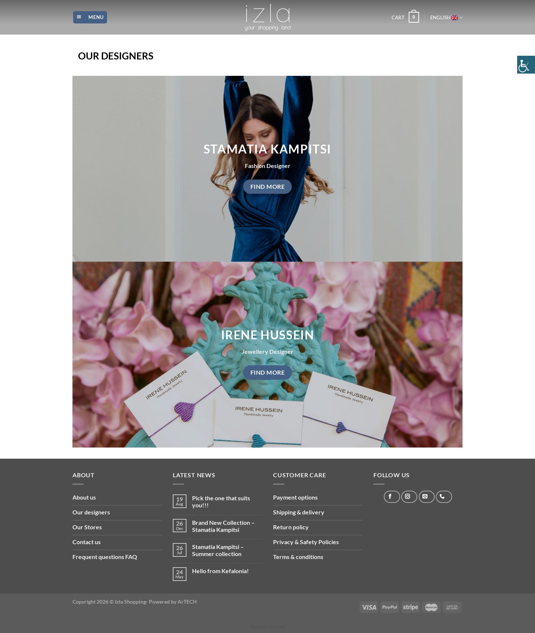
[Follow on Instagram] (409, 497)
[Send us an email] (427, 497)
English (446, 17)
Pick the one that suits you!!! (221, 501)
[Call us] (444, 497)
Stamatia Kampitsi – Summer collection (218, 550)
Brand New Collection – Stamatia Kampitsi (223, 526)
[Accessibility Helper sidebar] (526, 65)
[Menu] (90, 17)
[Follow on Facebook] (392, 497)
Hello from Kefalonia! (220, 570)
